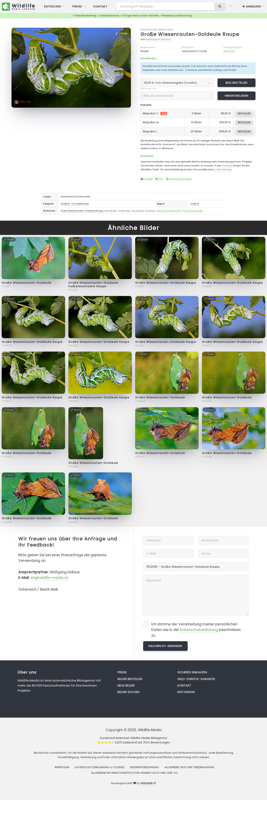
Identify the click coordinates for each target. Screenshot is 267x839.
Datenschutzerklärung (199, 629)
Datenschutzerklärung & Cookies (99, 767)
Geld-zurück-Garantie (196, 679)
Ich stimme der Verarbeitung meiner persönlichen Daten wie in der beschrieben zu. (196, 630)
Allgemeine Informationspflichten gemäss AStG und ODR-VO (134, 773)
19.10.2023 (229, 51)
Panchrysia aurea (192, 210)
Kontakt (147, 179)
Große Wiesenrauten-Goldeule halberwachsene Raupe (93, 284)
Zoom (121, 33)
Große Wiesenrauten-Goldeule (26, 283)
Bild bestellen (237, 83)
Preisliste (227, 165)
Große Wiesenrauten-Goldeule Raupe (190, 34)
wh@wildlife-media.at (49, 577)
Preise (122, 672)
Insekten (65, 203)
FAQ (159, 179)
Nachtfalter (111, 210)
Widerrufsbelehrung (144, 767)
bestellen (244, 113)
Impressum (62, 767)
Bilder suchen (128, 692)
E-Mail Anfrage (223, 169)
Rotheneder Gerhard (158, 39)
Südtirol (194, 203)
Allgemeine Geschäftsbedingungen (189, 767)
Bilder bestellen (129, 679)
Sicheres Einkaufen (179, 179)
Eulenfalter (124, 210)
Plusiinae (150, 210)
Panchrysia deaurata (157, 29)
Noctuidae (138, 210)
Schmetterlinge (80, 203)
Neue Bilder (126, 685)
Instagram (186, 692)
